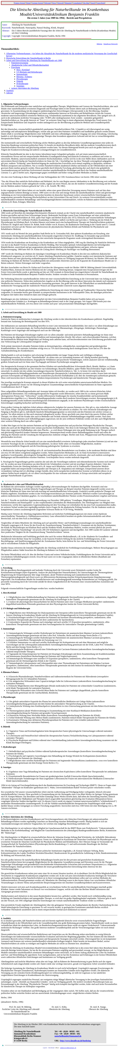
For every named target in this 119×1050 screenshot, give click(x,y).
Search (93, 3)
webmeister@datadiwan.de (68, 1048)
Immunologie (21, 74)
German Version (37, 3)
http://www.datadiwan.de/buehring (75, 1041)
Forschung (15, 67)
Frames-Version (19, 3)
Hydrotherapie (22, 83)
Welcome (47, 3)
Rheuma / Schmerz (24, 77)
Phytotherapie (22, 79)
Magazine (68, 3)
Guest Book (101, 3)
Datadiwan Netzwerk (110, 44)
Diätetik (19, 81)
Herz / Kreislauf (23, 70)
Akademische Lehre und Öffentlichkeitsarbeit (30, 65)
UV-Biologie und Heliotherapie (29, 72)
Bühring (99, 44)
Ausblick (10, 90)
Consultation (77, 3)
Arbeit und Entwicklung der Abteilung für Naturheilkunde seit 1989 (34, 60)
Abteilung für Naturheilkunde (27, 1031)
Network (60, 3)
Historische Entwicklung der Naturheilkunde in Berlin (28, 58)
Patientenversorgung (19, 63)
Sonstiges (20, 86)
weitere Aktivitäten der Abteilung (25, 88)
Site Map (86, 3)
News (54, 3)
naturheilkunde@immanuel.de (68, 1036)
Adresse (9, 93)
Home (28, 3)
